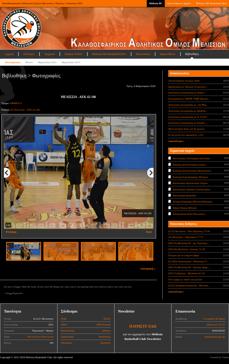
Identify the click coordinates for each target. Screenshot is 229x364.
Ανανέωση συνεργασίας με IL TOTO (187, 116)
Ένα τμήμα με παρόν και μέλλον (185, 279)
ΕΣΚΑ (107, 318)
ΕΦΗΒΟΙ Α (16, 103)
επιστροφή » (147, 268)
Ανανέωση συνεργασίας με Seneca (186, 92)
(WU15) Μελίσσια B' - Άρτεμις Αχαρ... (188, 267)
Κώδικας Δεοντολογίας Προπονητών (192, 170)
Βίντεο (29, 62)
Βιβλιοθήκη (192, 54)
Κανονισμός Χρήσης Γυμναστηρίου (191, 189)
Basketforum (68, 330)
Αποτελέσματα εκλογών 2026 (184, 80)
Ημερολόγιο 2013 (71, 62)
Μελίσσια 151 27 (216, 324)
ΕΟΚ (63, 318)
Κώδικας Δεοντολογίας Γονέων (189, 164)
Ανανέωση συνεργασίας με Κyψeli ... (187, 122)
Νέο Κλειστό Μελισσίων (40, 336)
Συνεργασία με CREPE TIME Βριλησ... (189, 98)
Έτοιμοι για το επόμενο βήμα (183, 255)
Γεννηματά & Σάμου (214, 318)
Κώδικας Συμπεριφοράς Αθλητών (190, 176)
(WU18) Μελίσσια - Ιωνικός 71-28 (186, 249)
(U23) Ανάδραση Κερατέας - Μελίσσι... (189, 285)
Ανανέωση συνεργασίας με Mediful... (188, 110)
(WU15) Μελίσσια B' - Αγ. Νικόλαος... (188, 243)
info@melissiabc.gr (214, 336)
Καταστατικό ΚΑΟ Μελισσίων (189, 214)
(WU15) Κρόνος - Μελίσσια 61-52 (186, 273)
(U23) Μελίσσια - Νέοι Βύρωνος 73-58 (189, 231)
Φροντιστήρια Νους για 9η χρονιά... (187, 128)
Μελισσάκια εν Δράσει (179, 3)
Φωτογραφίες (13, 62)
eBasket (106, 330)
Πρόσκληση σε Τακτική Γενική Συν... (188, 86)
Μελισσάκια (143, 54)
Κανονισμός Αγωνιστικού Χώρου (190, 183)
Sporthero (105, 342)
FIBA (64, 324)
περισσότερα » (176, 141)
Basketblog (105, 336)
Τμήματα (49, 54)
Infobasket (66, 342)
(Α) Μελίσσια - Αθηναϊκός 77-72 (185, 237)
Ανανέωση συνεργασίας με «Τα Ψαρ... (188, 104)
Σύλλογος (28, 54)
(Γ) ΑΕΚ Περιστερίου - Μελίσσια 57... (188, 261)
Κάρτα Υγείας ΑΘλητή (184, 207)
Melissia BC (156, 3)
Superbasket (67, 336)
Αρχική (9, 54)
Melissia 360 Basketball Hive (211, 3)
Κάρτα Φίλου (167, 54)
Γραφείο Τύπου (73, 54)
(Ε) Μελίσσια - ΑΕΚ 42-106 (25, 109)
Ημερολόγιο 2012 (47, 62)
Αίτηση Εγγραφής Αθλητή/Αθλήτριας (192, 201)
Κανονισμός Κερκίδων (185, 195)
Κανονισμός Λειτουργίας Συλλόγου (191, 158)
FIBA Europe (104, 324)
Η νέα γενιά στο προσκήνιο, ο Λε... (186, 134)
